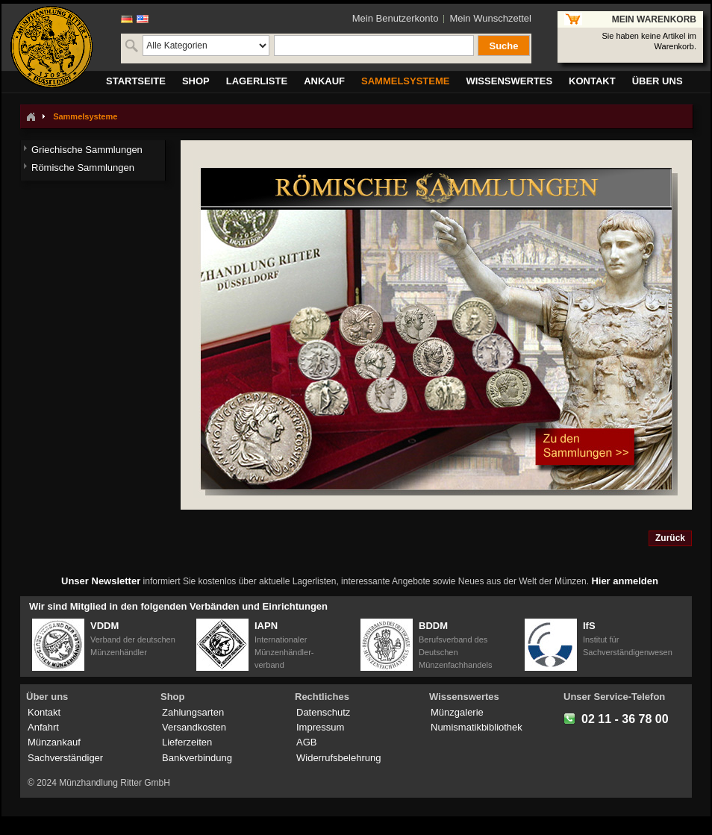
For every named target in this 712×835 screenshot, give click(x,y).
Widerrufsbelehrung (338, 757)
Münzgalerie (457, 712)
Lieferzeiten (187, 742)
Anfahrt (43, 727)
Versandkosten (194, 727)
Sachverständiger (65, 757)
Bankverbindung (197, 757)
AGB (306, 742)
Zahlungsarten (193, 712)
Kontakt (44, 712)
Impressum (320, 727)
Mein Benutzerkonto (395, 18)
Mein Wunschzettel (490, 18)
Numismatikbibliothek (476, 727)
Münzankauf (54, 742)
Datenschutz (323, 712)
